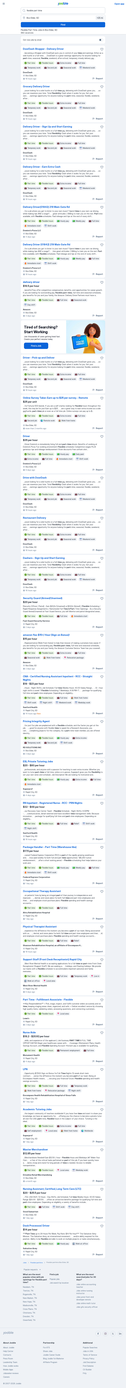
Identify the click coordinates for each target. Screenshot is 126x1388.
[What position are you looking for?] (63, 10)
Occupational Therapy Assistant (42, 891)
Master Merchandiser (35, 1149)
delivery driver (31, 282)
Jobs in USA (88, 1351)
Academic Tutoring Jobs (37, 1109)
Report (97, 78)
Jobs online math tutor (85, 1303)
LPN (25, 1069)
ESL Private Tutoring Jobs (38, 761)
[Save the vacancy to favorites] (102, 49)
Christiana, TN (29, 1313)
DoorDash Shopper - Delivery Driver (43, 49)
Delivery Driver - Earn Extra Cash (41, 166)
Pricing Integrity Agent (36, 721)
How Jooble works (10, 1366)
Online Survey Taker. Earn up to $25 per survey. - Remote (55, 397)
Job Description (89, 1362)
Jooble (18, 1383)
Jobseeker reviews (11, 1373)
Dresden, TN (28, 1316)
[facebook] (98, 1333)
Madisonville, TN (30, 1305)
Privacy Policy (88, 1358)
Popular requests (32, 1269)
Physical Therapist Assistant (40, 926)
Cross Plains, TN (30, 1309)
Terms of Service (90, 1355)
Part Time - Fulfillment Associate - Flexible (48, 999)
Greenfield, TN (29, 1320)
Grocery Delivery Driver (36, 86)
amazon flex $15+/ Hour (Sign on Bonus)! (46, 635)
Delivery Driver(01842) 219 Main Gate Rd (46, 207)
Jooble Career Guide (51, 1355)
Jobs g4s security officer (87, 1307)
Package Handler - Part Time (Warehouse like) (50, 847)
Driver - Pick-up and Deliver (39, 357)
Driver (26, 436)
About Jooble (8, 1347)
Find (63, 24)
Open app (119, 3)
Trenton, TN (28, 1291)
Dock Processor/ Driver (36, 1225)
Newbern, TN (28, 1287)
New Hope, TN (29, 1302)
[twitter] (112, 1333)
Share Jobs (47, 1351)
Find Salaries (88, 1366)
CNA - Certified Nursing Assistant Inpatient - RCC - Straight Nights (57, 678)
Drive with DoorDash (35, 477)
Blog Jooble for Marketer (53, 1358)
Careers (6, 1377)
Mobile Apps (8, 1369)
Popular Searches (90, 1347)
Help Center (8, 1351)
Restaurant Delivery (34, 517)
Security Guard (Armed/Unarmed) (42, 598)
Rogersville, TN (29, 1294)
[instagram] (105, 1333)
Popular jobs (55, 1279)
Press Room (8, 1358)
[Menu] (3, 3)
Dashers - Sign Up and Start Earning (44, 558)
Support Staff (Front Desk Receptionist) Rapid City (52, 959)
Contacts (7, 1355)
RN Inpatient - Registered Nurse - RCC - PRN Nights (52, 803)
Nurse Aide (29, 1032)
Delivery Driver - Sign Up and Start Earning (47, 126)
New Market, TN (30, 1298)
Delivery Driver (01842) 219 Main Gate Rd (46, 244)
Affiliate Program (50, 1362)
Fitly (84, 1373)
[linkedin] (120, 1333)
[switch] (101, 40)
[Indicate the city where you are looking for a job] (63, 18)
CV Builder (87, 1369)
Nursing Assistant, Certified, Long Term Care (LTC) (52, 1189)
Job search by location (59, 1283)
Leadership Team (10, 1362)
